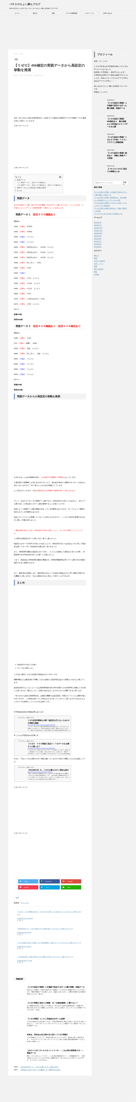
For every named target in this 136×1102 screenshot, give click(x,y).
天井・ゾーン (98, 264)
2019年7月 (98, 241)
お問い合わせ (107, 13)
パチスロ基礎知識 (71, 13)
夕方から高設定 (99, 261)
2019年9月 (98, 236)
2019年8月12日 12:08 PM (25, 918)
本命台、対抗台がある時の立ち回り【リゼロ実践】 (47, 1035)
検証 (95, 272)
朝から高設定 (98, 269)
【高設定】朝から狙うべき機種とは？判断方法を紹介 (40, 1070)
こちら (101, 92)
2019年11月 (98, 231)
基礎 (95, 258)
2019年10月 (98, 233)
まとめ (19, 190)
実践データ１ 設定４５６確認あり (33, 182)
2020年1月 (98, 225)
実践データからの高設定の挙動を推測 (31, 188)
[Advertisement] (68, 32)
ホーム (17, 13)
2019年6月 (98, 244)
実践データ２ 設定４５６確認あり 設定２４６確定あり (41, 185)
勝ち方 (35, 13)
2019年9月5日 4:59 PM (24, 946)
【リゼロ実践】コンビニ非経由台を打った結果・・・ (48, 1019)
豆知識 (96, 274)
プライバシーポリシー (82, 1083)
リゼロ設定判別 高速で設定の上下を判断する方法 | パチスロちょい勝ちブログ (43, 957)
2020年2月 (98, 222)
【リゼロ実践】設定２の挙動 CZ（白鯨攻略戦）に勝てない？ (52, 1003)
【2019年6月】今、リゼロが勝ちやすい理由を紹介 (39, 1067)
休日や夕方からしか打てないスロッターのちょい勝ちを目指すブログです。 (68, 1093)
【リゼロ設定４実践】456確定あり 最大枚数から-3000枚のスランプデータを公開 (117, 123)
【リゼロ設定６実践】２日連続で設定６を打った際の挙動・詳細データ (56, 987)
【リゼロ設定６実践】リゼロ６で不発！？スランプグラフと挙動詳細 (117, 139)
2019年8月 (98, 239)
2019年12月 (98, 228)
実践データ (21, 180)
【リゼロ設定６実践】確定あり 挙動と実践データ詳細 (117, 155)
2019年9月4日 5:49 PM (24, 932)
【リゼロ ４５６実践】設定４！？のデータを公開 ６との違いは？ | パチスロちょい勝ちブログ (49, 912)
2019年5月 (98, 247)
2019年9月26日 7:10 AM (24, 960)
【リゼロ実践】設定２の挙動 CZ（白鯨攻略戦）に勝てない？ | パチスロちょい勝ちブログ (47, 943)
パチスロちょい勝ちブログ (24, 4)
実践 (53, 13)
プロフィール (89, 13)
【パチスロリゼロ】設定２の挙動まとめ (117, 170)
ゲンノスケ (25, 903)
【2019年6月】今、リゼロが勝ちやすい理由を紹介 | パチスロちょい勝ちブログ (43, 929)
